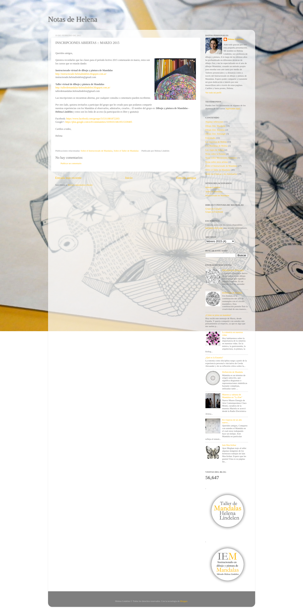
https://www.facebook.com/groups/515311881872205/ (93, 118)
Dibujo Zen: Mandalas (215, 126)
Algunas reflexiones (214, 121)
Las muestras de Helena (216, 142)
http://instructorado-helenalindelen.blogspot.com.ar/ (81, 73)
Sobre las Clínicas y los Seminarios (221, 174)
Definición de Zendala (232, 292)
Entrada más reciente (68, 177)
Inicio (129, 177)
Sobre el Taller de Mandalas (126, 150)
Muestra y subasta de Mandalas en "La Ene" (232, 395)
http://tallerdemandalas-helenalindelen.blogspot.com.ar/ (83, 87)
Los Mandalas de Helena (216, 145)
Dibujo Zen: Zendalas (215, 130)
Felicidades (210, 138)
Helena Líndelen (236, 39)
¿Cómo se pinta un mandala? (218, 315)
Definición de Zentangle (233, 270)
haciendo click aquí (214, 228)
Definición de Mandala (232, 372)
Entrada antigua (186, 177)
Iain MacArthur (229, 445)
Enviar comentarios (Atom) (80, 185)
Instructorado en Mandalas (217, 195)
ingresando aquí (233, 108)
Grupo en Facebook (214, 211)
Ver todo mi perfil (213, 92)
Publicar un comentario (71, 163)
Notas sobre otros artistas (216, 162)
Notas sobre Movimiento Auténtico (221, 157)
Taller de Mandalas (214, 191)
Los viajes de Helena (214, 150)
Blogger (183, 601)
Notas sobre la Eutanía (215, 154)
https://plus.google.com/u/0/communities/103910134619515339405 (98, 121)
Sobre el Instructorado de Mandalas (97, 150)
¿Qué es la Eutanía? (214, 357)
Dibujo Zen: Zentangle (215, 133)
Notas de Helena (72, 19)
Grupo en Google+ (213, 208)
